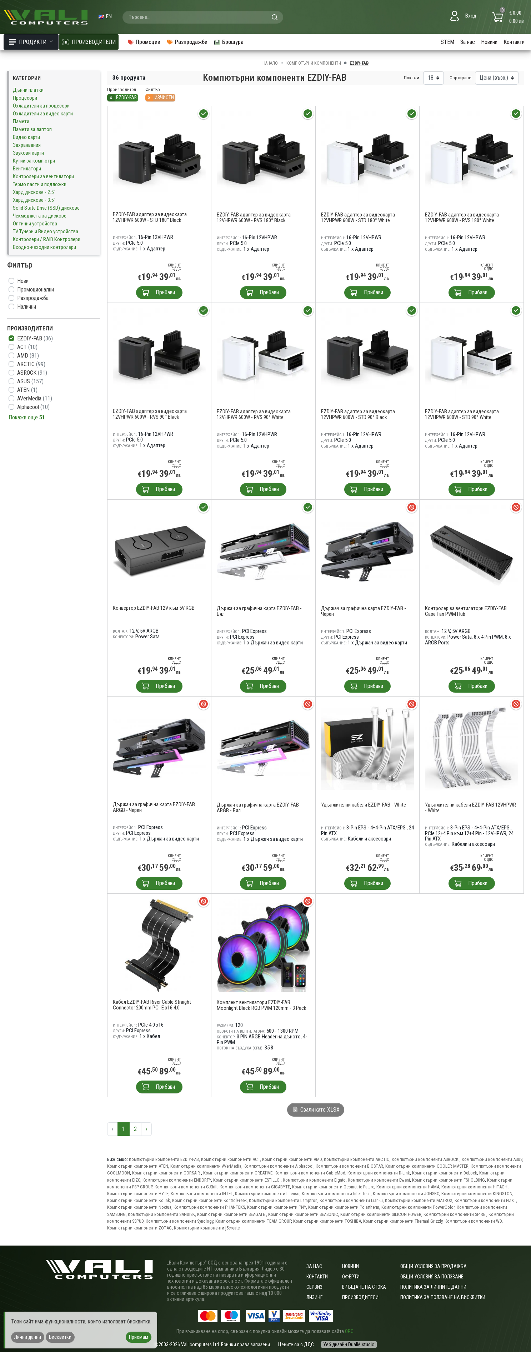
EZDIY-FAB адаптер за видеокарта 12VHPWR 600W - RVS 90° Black (150, 414)
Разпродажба (33, 298)
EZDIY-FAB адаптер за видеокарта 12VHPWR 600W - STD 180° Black (150, 217)
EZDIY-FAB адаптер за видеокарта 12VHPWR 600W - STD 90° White (462, 414)
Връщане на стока (364, 1287)
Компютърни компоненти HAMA (407, 1186)
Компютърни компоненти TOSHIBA (327, 1221)
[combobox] (202, 17)
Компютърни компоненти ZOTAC (139, 1228)
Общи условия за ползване (432, 1276)
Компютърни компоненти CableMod (310, 1173)
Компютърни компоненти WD (473, 1221)
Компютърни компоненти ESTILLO (247, 1180)
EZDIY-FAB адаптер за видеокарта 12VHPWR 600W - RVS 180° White (462, 217)
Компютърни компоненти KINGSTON (476, 1193)
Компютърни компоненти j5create (207, 1228)
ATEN (27, 389)
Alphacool (33, 407)
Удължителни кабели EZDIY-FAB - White (363, 805)
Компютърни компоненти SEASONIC (303, 1214)
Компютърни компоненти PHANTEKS (209, 1207)
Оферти (351, 1276)
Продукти (31, 42)
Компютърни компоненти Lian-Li (351, 1200)
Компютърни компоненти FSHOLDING (448, 1180)
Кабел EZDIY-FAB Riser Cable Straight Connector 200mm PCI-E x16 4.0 (152, 1005)
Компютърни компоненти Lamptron (283, 1200)
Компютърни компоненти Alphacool (279, 1166)
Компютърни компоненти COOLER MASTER (427, 1166)
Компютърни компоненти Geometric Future (333, 1186)
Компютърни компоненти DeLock (444, 1173)
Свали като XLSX (316, 1109)
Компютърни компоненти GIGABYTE (255, 1186)
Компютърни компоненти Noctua (139, 1207)
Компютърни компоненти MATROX (418, 1200)
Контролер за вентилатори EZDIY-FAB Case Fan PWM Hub (466, 611)
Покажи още (27, 417)
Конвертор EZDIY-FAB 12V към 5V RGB (154, 608)
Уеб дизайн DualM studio (349, 1344)
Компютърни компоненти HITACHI (475, 1186)
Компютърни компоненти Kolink (138, 1200)
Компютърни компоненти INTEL (202, 1193)
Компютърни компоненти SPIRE (455, 1214)
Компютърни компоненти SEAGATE (231, 1214)
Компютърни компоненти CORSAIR (166, 1173)
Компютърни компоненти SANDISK (161, 1214)
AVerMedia (34, 398)
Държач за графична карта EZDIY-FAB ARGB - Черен (154, 807)
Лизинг (314, 1297)
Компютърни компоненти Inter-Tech (336, 1193)
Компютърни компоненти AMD (292, 1159)
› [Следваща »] (146, 1129)
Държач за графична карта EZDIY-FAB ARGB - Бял (258, 808)
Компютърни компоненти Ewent (379, 1180)
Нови (23, 281)
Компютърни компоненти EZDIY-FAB (164, 1159)
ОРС (349, 1331)
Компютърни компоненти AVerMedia (205, 1166)
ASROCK (32, 372)
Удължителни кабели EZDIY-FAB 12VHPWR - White (470, 808)
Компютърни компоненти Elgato (314, 1180)
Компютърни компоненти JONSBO (406, 1193)
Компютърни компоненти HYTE (138, 1193)
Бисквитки (60, 1337)
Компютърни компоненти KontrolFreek (209, 1200)
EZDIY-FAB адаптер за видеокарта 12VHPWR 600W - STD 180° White (358, 217)
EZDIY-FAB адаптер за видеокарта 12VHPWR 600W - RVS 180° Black (254, 217)
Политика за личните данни (433, 1287)
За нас (467, 42)
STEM (447, 42)
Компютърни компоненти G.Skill (186, 1186)
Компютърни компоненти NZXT (485, 1200)
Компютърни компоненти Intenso (267, 1193)
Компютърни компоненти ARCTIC (357, 1159)
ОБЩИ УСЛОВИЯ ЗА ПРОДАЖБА (433, 1266)
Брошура (229, 42)
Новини (489, 42)
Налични (26, 306)
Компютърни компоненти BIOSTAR (349, 1166)
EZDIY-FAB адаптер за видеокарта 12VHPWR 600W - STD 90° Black (358, 414)
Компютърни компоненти (313, 63)
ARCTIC (31, 364)
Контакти (514, 42)
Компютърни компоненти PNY (276, 1207)
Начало (270, 63)
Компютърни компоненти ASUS (492, 1159)
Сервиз (314, 1287)
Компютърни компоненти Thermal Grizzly (402, 1221)
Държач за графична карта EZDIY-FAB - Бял (259, 611)
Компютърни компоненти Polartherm (343, 1207)
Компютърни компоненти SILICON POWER (380, 1214)
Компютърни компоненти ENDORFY (176, 1180)
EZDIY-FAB (35, 338)
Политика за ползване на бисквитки (442, 1297)
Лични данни (27, 1337)
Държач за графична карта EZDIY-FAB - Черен (363, 611)
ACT (27, 347)
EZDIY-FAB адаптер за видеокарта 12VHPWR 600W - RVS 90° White (254, 414)
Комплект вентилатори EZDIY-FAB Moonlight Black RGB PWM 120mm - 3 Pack (261, 1005)
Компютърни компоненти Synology (179, 1221)
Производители (360, 1297)
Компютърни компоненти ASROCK (426, 1159)
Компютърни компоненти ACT (230, 1159)
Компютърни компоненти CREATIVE (237, 1173)
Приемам (138, 1337)
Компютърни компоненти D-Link (378, 1173)
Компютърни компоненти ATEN (137, 1166)
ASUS (30, 381)
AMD (28, 355)
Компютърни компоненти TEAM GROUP (253, 1221)
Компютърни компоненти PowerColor (418, 1207)
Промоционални (35, 289)
